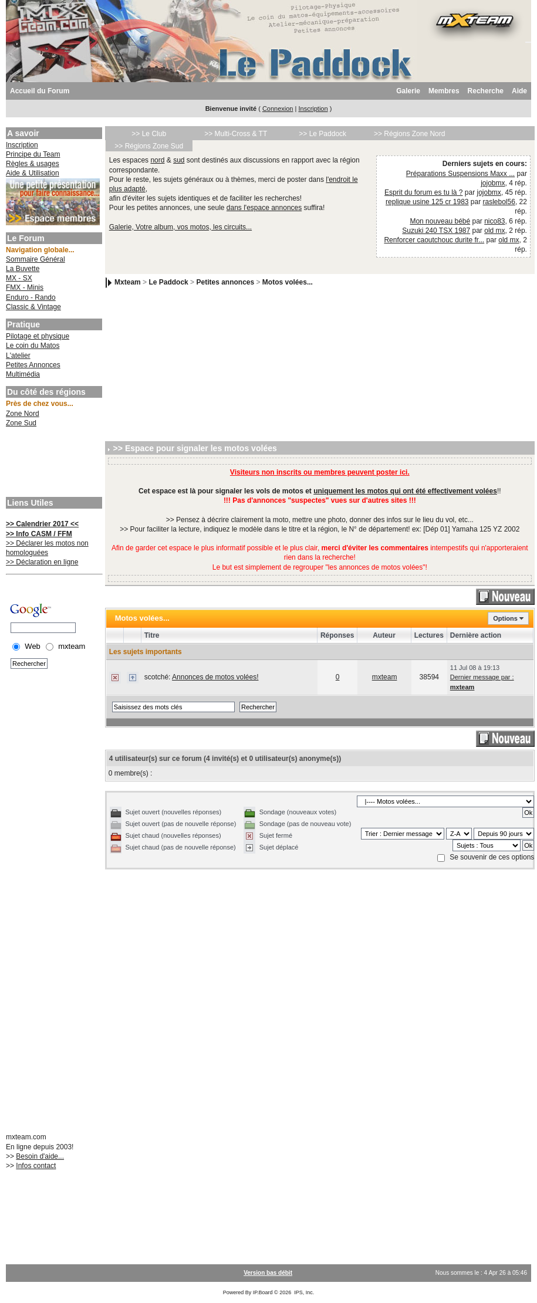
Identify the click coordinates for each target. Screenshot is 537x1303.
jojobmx (493, 183)
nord (157, 160)
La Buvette (22, 269)
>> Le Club (148, 134)
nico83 (494, 221)
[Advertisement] (53, 463)
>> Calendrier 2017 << (42, 524)
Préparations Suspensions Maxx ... (460, 174)
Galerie (408, 91)
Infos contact (36, 1166)
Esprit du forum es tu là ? (423, 192)
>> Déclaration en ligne (42, 562)
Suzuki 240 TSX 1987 (436, 230)
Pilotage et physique (37, 336)
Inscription (312, 108)
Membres (444, 91)
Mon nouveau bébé (440, 221)
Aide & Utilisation (32, 173)
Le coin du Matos (32, 345)
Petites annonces (225, 283)
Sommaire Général (35, 259)
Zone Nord (22, 413)
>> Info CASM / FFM (39, 534)
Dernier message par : (482, 677)
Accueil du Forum (39, 91)
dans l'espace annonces (264, 208)
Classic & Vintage (33, 307)
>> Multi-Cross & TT (235, 134)
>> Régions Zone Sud (148, 146)
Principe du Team (33, 154)
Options (505, 618)
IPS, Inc (303, 1292)
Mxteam (127, 283)
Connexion (277, 108)
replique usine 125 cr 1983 (427, 202)
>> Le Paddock (322, 134)
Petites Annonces (33, 365)
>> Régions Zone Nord (409, 134)
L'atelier (18, 355)
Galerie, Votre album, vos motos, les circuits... (180, 227)
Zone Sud (21, 423)
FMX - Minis (24, 287)
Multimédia (23, 374)
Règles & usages (32, 164)
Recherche (486, 91)
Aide (519, 91)
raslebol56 (499, 202)
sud (178, 160)
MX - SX (19, 278)
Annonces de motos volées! (215, 677)
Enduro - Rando (31, 297)
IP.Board (263, 1292)
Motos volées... (287, 283)
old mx (494, 230)
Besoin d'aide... (40, 1156)
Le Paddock (168, 283)
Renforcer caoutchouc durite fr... (434, 240)
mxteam (384, 677)
